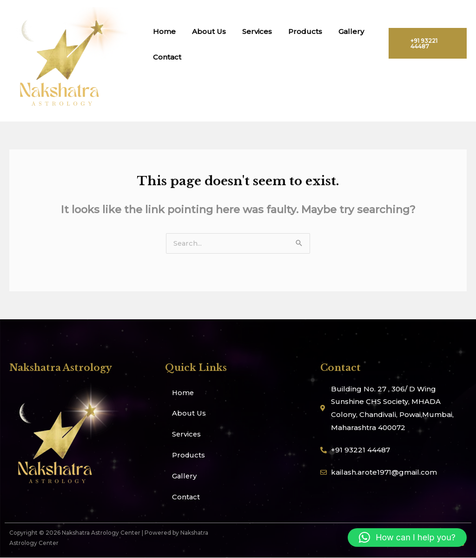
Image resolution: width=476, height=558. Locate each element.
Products (297, 31)
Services (251, 31)
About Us (205, 31)
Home (163, 31)
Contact (166, 57)
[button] (407, 537)
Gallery (340, 31)
